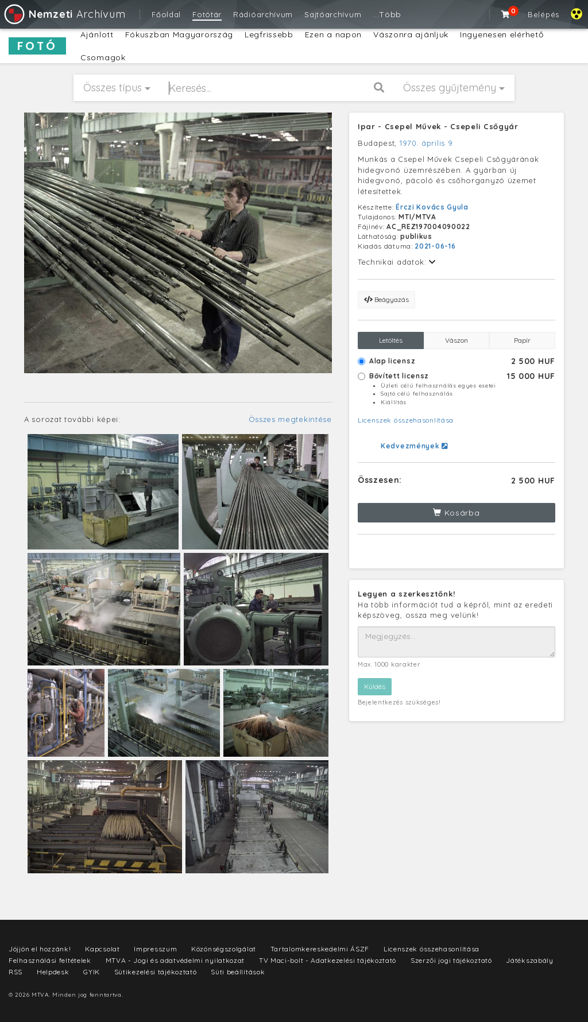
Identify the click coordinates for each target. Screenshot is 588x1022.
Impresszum (155, 948)
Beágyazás (386, 299)
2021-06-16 (435, 246)
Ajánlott (97, 34)
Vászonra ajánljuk (410, 34)
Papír (522, 340)
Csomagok (103, 57)
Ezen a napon (333, 34)
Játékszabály (529, 960)
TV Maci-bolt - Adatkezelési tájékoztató (327, 960)
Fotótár (207, 14)
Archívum (64, 14)
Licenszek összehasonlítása (406, 420)
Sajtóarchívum (332, 14)
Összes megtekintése (290, 419)
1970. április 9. (427, 143)
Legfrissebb (269, 34)
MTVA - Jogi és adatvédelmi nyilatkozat (175, 960)
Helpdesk (53, 971)
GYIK (91, 971)
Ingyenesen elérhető (501, 34)
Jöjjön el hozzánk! (40, 948)
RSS (15, 971)
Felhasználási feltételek (50, 960)
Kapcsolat (102, 948)
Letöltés (391, 340)
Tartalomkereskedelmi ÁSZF (320, 948)
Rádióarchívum (263, 14)
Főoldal (166, 14)
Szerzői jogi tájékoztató (451, 960)
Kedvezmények (414, 446)
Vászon (456, 340)
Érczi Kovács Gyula (432, 207)
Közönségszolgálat (223, 948)
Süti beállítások (238, 971)
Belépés (543, 14)
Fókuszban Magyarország (179, 34)
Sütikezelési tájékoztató (155, 971)
